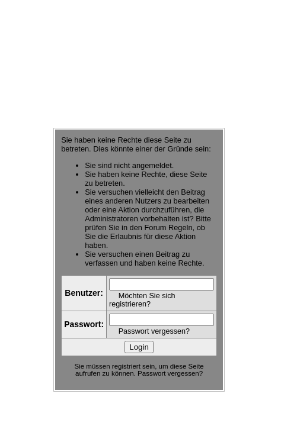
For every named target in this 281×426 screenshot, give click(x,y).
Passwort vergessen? (154, 331)
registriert (126, 366)
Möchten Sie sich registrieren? (142, 300)
